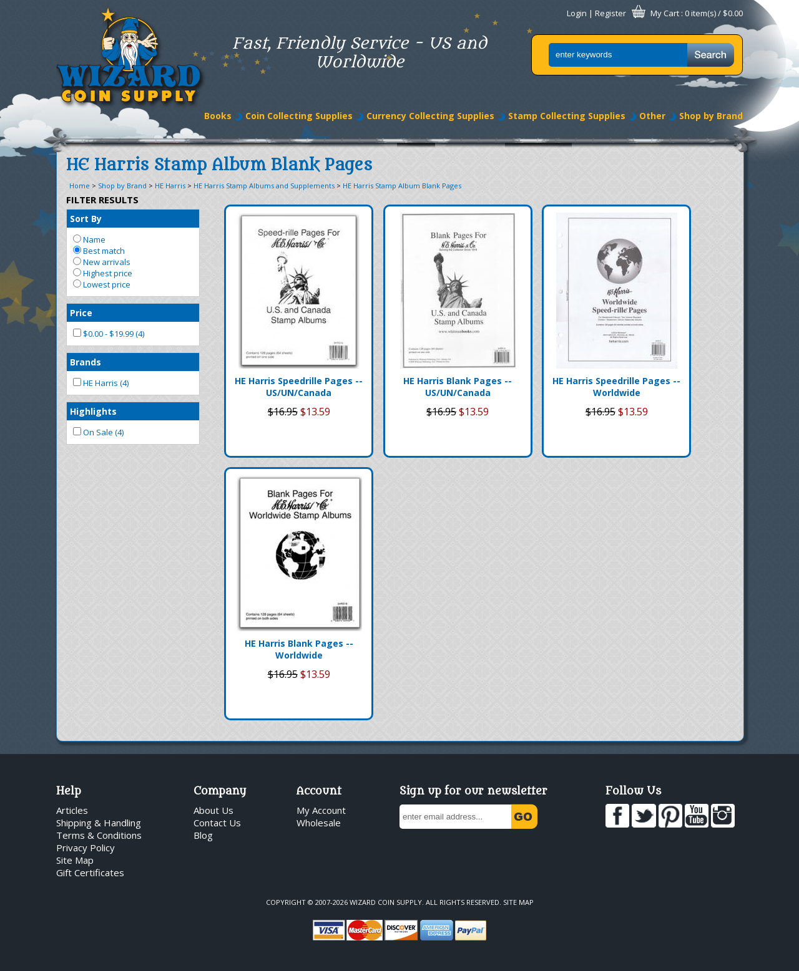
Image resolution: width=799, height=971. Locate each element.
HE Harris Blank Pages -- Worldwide (299, 649)
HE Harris (170, 185)
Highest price (102, 273)
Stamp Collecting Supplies (566, 116)
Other (652, 116)
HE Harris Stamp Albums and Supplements (264, 185)
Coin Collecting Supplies (299, 116)
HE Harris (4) (101, 383)
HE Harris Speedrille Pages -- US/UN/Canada (299, 387)
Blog (203, 835)
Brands (85, 362)
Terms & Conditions (99, 835)
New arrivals (101, 262)
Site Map (75, 860)
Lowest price (101, 284)
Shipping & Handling (98, 822)
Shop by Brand (711, 116)
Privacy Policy (85, 847)
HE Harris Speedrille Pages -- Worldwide (616, 387)
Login (577, 13)
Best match (99, 250)
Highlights (93, 411)
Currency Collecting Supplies (430, 116)
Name (89, 239)
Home (79, 185)
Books (218, 116)
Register (610, 13)
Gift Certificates (90, 872)
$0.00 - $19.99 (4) (108, 333)
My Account (321, 810)
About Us (213, 810)
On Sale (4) (98, 432)
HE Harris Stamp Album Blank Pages (402, 185)
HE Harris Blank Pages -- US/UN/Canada (457, 387)
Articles (72, 810)
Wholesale (319, 822)
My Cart (664, 13)
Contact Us (217, 822)
